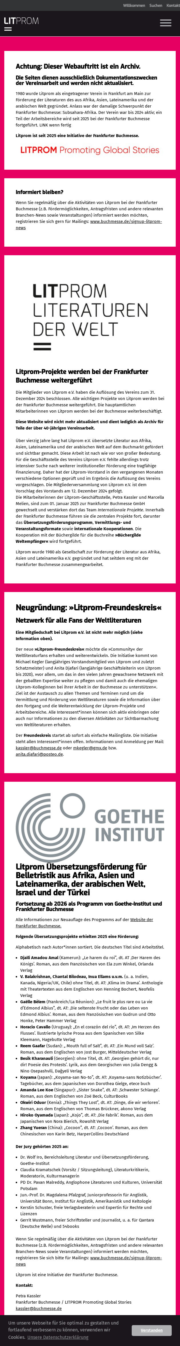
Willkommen (134, 5)
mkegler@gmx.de (90, 748)
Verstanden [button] (152, 1330)
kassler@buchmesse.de (39, 748)
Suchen (155, 5)
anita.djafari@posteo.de (39, 754)
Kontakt (173, 5)
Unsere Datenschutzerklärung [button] (57, 1337)
